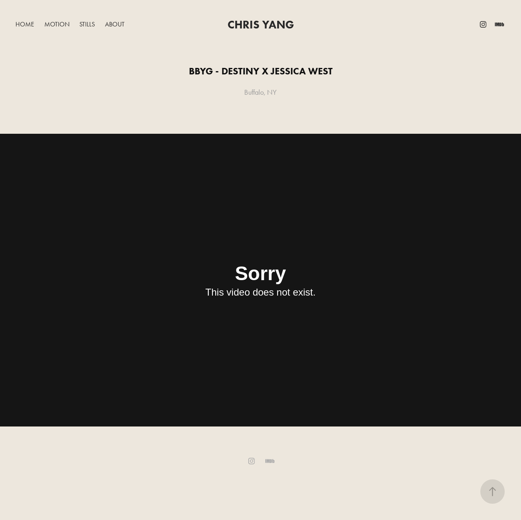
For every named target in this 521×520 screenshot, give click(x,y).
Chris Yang (261, 24)
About (115, 24)
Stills (87, 24)
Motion (57, 24)
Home (24, 24)
